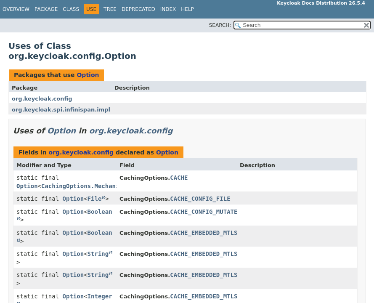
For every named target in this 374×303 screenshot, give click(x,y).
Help (187, 9)
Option (88, 75)
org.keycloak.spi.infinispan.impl (61, 109)
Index (168, 9)
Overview (16, 9)
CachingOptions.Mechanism (83, 186)
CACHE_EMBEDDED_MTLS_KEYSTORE (219, 253)
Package (46, 9)
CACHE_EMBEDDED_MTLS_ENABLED (218, 232)
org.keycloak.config (42, 99)
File (95, 198)
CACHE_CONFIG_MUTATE (203, 211)
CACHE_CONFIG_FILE (200, 198)
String (98, 253)
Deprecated (138, 9)
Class (71, 9)
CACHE (179, 177)
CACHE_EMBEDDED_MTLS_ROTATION (219, 296)
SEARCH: (220, 25)
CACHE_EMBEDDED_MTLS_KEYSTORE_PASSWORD (235, 274)
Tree (110, 9)
